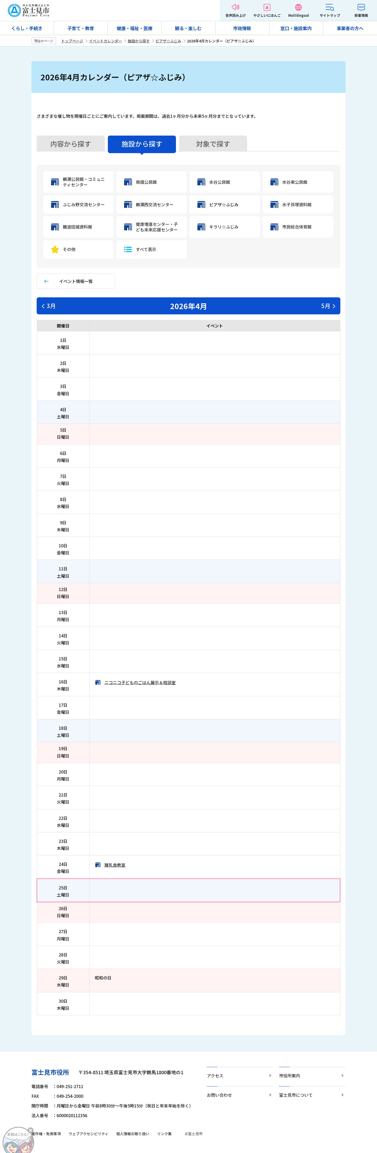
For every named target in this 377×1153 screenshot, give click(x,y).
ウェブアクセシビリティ (88, 1133)
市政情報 (242, 28)
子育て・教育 (80, 28)
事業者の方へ (350, 28)
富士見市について (296, 1095)
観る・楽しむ (188, 28)
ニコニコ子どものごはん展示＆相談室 (140, 682)
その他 (69, 249)
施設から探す (139, 40)
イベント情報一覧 (76, 281)
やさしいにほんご (267, 15)
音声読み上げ (235, 15)
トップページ (72, 40)
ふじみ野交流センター (84, 204)
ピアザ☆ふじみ (168, 40)
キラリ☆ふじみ (224, 227)
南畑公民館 (146, 182)
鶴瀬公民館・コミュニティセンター (84, 181)
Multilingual (298, 15)
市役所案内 (289, 1075)
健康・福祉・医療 (134, 28)
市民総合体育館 (297, 227)
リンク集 (164, 1133)
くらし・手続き (26, 28)
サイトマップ (330, 15)
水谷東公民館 (294, 182)
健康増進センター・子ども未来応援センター (157, 226)
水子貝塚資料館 (297, 204)
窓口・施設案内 (296, 28)
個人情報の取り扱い (132, 1133)
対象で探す (213, 143)
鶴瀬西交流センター (155, 204)
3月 (51, 305)
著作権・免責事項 (46, 1133)
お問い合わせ (219, 1095)
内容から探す (70, 143)
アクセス (215, 1075)
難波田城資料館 (77, 227)
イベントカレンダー (105, 40)
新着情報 (361, 15)
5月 (325, 305)
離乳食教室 (114, 865)
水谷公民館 (219, 182)
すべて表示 (146, 249)
